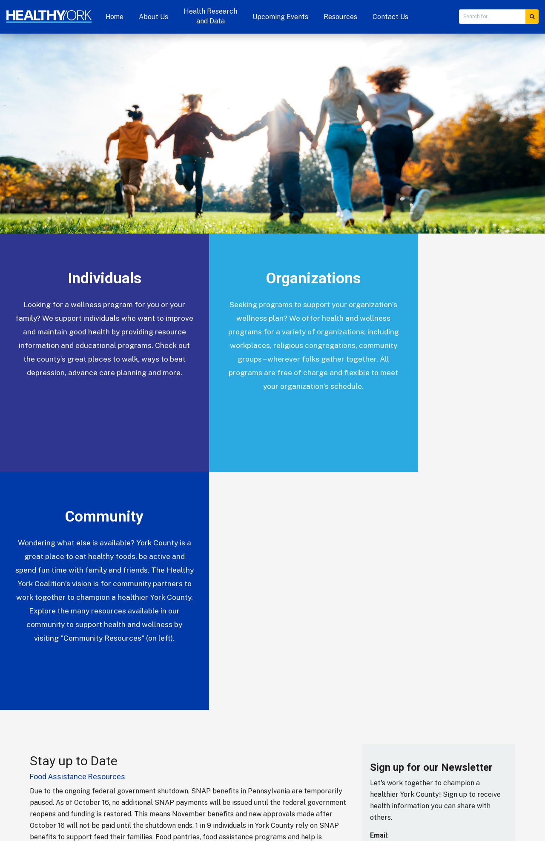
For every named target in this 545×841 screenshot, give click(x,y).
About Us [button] (153, 17)
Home (114, 17)
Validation (386, 637)
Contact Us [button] (390, 17)
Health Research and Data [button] (210, 16)
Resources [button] (340, 17)
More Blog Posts (60, 645)
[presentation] (405, 676)
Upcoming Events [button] (280, 17)
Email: (379, 597)
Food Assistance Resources (77, 538)
